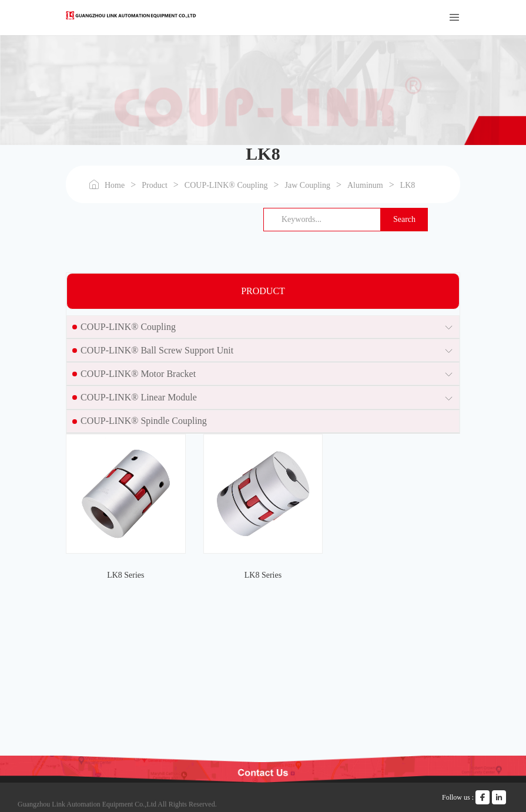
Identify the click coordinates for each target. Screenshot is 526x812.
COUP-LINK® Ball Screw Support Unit (157, 350)
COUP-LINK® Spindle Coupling (144, 421)
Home (115, 185)
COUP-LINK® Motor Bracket (138, 374)
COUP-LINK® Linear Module (139, 397)
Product (154, 185)
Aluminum (365, 185)
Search (404, 219)
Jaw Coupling (307, 185)
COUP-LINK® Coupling (226, 185)
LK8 (408, 185)
